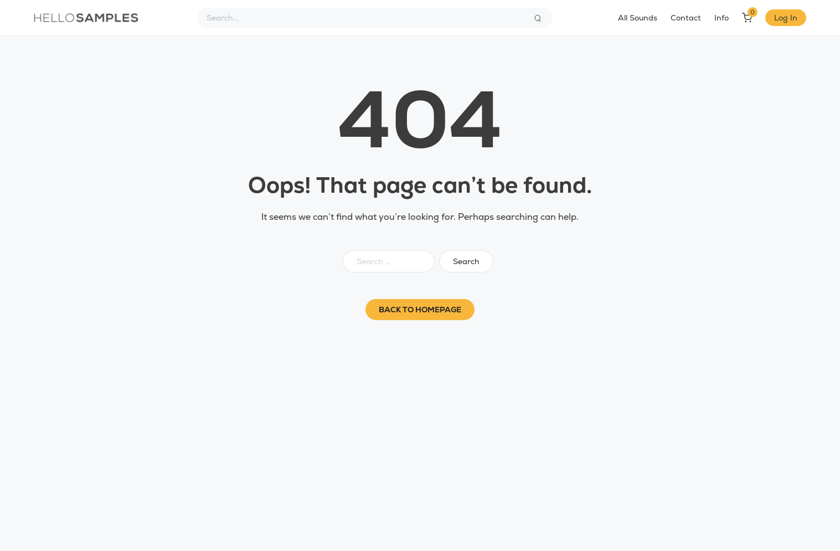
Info (721, 18)
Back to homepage (420, 310)
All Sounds (637, 18)
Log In (785, 18)
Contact (686, 18)
